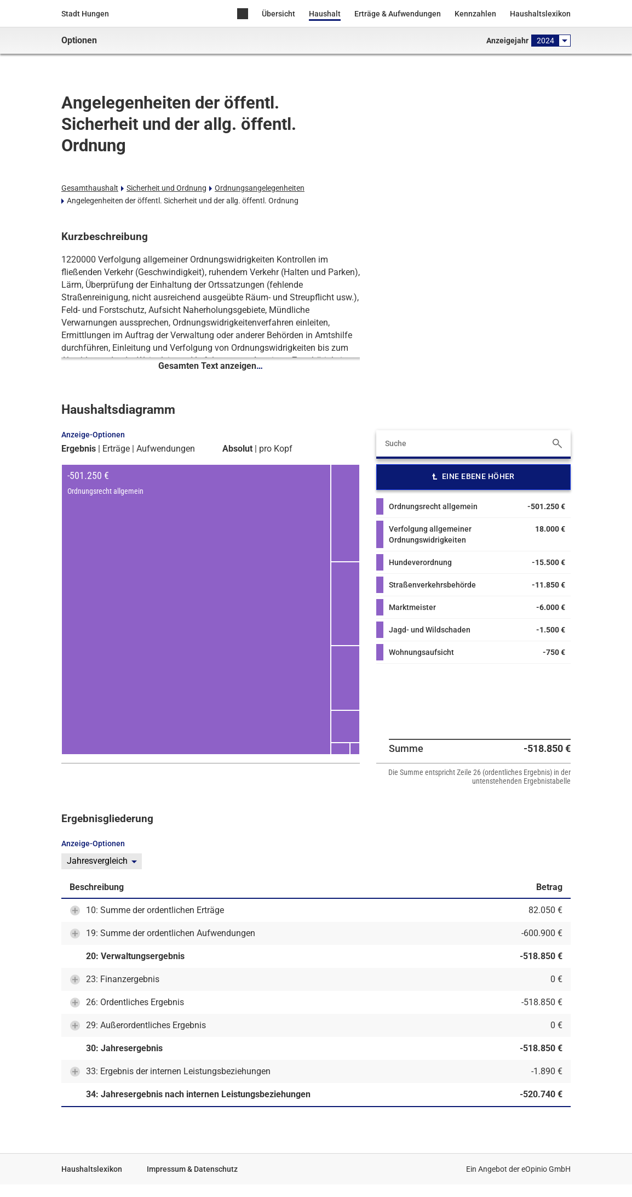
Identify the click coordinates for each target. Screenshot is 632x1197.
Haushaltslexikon (540, 13)
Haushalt (325, 13)
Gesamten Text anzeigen (210, 366)
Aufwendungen (165, 448)
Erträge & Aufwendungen (397, 13)
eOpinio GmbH (546, 1169)
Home (242, 14)
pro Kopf (275, 448)
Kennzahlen (475, 13)
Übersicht (278, 13)
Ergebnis (78, 448)
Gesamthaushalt (89, 188)
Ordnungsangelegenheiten (259, 188)
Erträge (116, 448)
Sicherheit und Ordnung (166, 188)
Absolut (237, 448)
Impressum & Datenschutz (192, 1169)
